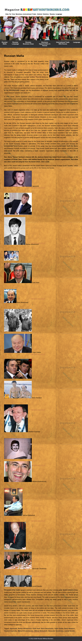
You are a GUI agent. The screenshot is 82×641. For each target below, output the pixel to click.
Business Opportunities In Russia (45, 43)
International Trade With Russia (62, 43)
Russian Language (15, 43)
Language (76, 42)
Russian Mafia (4, 43)
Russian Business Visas (28, 43)
